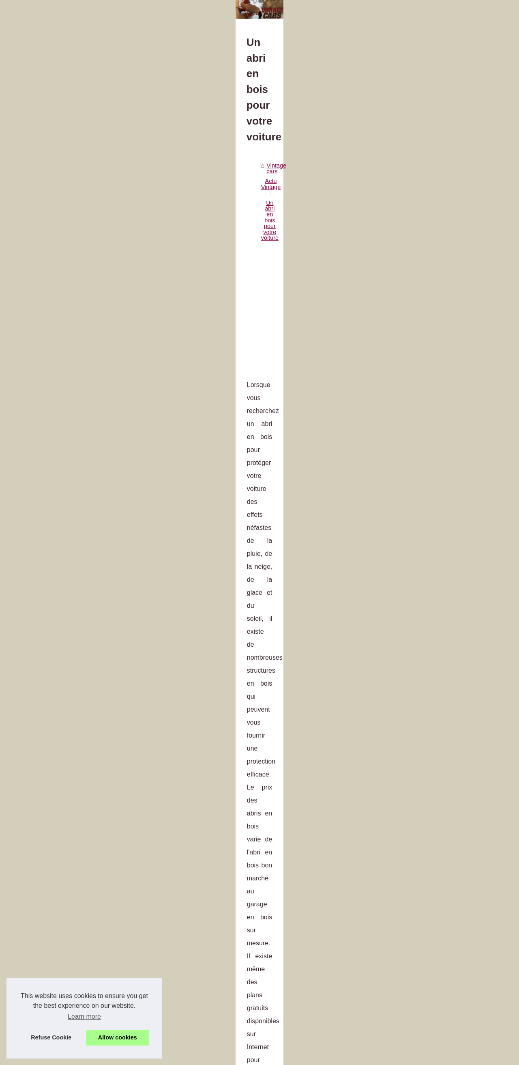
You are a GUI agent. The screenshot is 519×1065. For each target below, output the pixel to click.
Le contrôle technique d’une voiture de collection (146, 1017)
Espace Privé (207, 1056)
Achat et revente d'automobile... (432, 279)
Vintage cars (56, 246)
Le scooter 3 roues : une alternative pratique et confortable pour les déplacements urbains (200, 947)
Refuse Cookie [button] (51, 1037)
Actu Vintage (95, 246)
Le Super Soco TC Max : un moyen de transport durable (156, 933)
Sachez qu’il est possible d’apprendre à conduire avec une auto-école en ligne (184, 1003)
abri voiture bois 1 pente (65, 500)
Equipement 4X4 (412, 421)
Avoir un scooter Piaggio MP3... (432, 341)
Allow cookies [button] (117, 1037)
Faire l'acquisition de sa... (424, 403)
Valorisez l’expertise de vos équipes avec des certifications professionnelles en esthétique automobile (199, 902)
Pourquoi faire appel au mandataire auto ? (93, 856)
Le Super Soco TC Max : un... (429, 359)
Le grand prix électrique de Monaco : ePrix (138, 1031)
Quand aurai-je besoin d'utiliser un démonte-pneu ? (324, 856)
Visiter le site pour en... (420, 483)
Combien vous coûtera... (423, 563)
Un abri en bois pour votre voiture (163, 246)
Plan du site (406, 225)
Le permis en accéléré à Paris (122, 961)
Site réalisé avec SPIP (163, 1056)
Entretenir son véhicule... (423, 545)
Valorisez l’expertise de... (423, 323)
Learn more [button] (84, 1016)
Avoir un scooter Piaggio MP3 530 (128, 919)
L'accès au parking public (424, 261)
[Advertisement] (198, 314)
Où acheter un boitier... (420, 439)
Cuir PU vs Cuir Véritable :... (427, 527)
